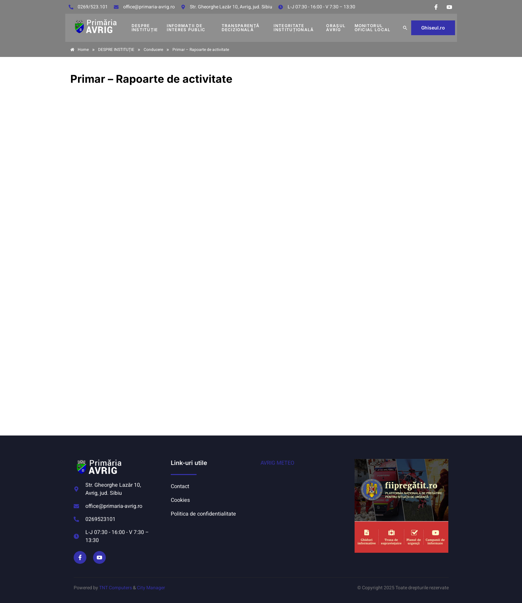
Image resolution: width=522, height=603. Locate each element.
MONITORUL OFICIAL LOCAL (373, 27)
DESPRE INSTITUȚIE (145, 27)
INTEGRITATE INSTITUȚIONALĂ (294, 27)
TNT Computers (115, 587)
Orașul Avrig (336, 27)
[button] (405, 28)
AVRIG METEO (277, 463)
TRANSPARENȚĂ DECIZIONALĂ (241, 27)
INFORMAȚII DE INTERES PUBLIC (186, 27)
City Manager (151, 587)
